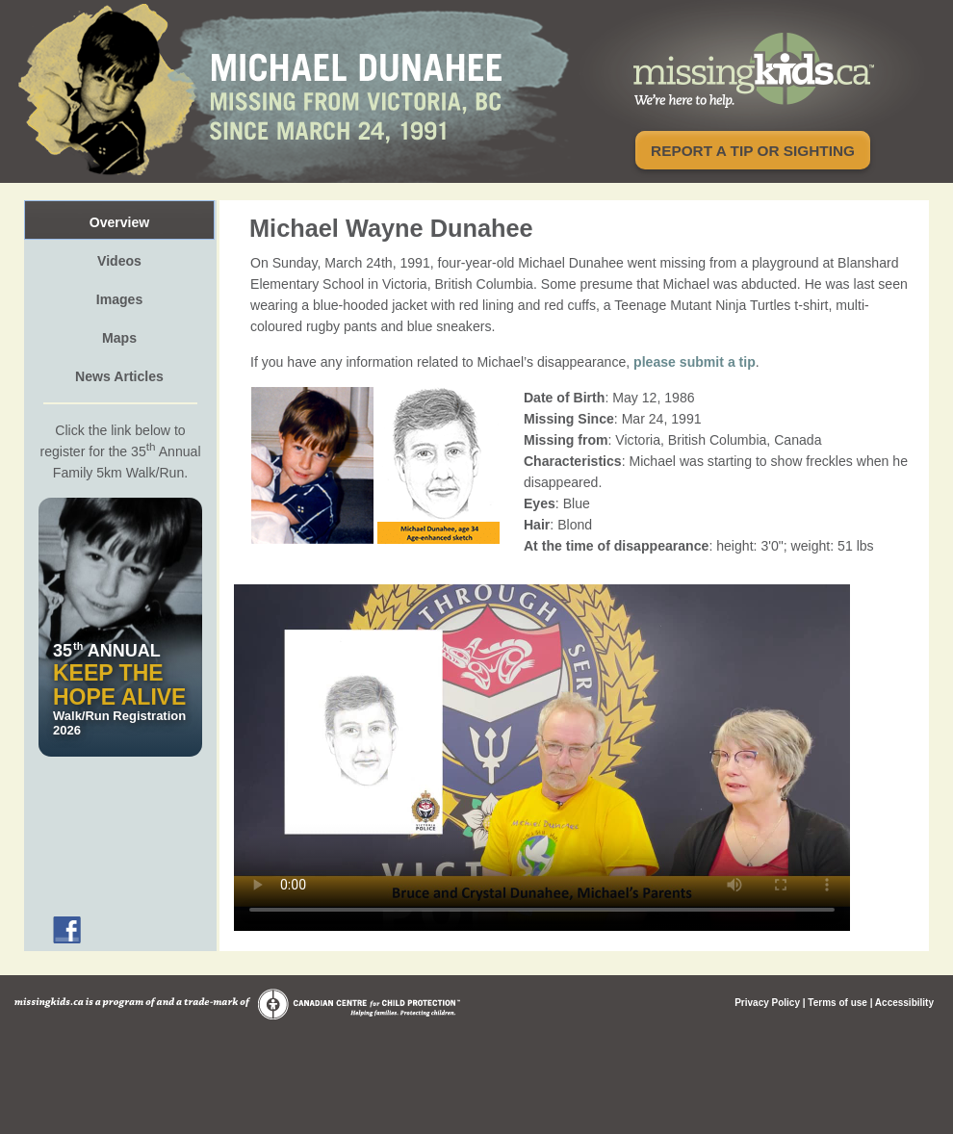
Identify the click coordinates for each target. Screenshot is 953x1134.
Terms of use (837, 1002)
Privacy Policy (767, 1002)
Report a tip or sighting (753, 150)
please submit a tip (694, 362)
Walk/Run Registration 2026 (120, 688)
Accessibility (904, 1002)
